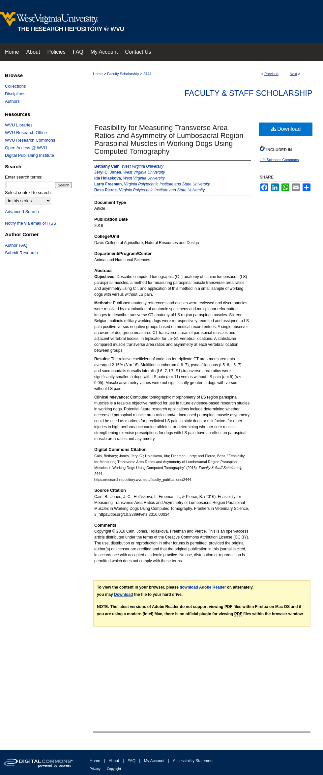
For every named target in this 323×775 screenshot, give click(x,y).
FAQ (131, 761)
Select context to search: (28, 192)
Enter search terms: (23, 177)
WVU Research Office (26, 132)
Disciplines (15, 93)
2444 (147, 74)
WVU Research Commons (30, 140)
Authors (12, 101)
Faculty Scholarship (123, 74)
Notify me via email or (30, 223)
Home (98, 74)
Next (293, 74)
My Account (154, 761)
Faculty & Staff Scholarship (248, 93)
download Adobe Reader (203, 587)
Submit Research (21, 252)
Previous (271, 74)
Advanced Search (22, 211)
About (114, 761)
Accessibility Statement (193, 761)
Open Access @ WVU (26, 147)
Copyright (114, 769)
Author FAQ (16, 245)
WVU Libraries (19, 125)
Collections (15, 86)
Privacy (95, 769)
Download (286, 129)
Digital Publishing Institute (29, 155)
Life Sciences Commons (279, 160)
